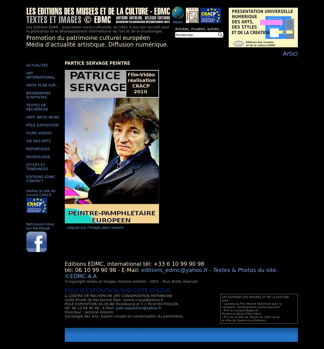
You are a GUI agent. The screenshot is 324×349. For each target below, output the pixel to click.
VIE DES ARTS (38, 141)
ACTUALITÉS (37, 65)
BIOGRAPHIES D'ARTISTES (38, 95)
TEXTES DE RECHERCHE (37, 107)
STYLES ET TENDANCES (37, 167)
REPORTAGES (38, 149)
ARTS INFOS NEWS (42, 117)
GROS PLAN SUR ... (43, 85)
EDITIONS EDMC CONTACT (40, 179)
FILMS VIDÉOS (39, 133)
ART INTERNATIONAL (40, 75)
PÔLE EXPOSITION (42, 125)
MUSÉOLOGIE (38, 157)
